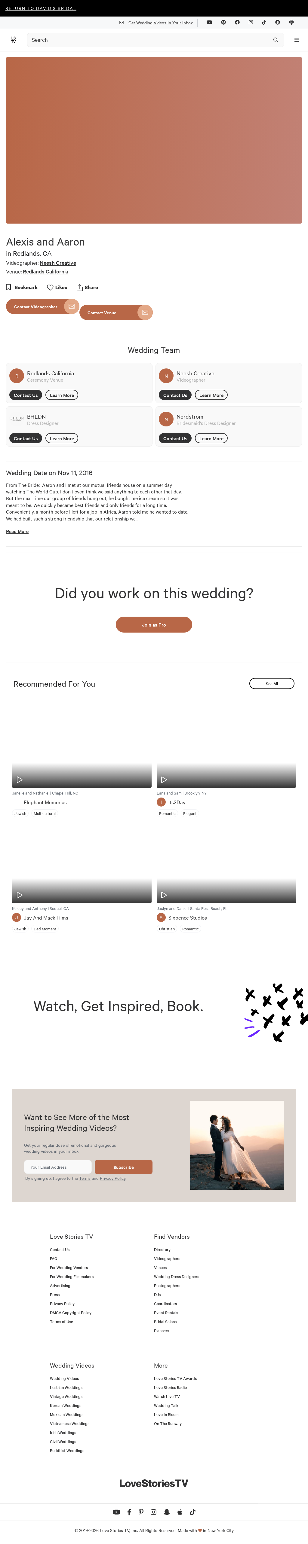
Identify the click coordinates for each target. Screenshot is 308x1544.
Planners (161, 1330)
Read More (17, 531)
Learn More (62, 395)
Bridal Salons (165, 1321)
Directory (162, 1249)
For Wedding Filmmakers (72, 1276)
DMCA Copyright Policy (70, 1312)
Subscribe (123, 1167)
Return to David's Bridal (40, 8)
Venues (160, 1267)
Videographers (167, 1258)
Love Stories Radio (170, 1387)
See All (272, 683)
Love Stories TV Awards (175, 1378)
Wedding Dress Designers (176, 1276)
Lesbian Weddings (66, 1387)
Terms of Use (61, 1321)
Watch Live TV (167, 1396)
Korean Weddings (65, 1405)
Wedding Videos (64, 1378)
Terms (85, 1178)
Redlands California (45, 271)
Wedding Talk (166, 1405)
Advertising (60, 1285)
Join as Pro (154, 624)
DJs (157, 1294)
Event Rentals (166, 1312)
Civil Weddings (63, 1441)
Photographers (167, 1285)
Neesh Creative (58, 262)
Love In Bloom (166, 1414)
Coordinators (165, 1303)
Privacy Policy (112, 1178)
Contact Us (26, 395)
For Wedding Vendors (69, 1267)
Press (55, 1294)
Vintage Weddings (66, 1396)
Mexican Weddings (66, 1414)
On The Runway (168, 1423)
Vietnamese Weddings (69, 1423)
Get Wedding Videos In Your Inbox (158, 23)
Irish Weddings (63, 1432)
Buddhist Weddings (67, 1450)
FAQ (53, 1258)
